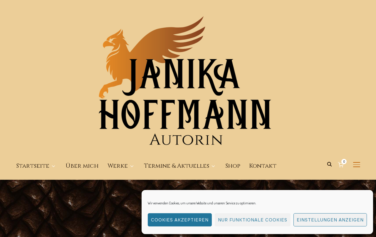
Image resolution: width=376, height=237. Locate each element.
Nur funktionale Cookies (252, 220)
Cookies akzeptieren (180, 220)
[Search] (329, 94)
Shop (232, 96)
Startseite (32, 96)
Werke (118, 96)
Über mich (82, 96)
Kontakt (262, 96)
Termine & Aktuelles (176, 96)
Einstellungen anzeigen (330, 220)
